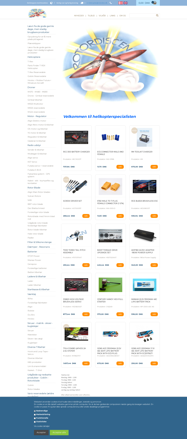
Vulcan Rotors (34, 196)
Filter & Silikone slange (40, 242)
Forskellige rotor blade (38, 212)
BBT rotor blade (35, 204)
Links (112, 16)
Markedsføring (43, 414)
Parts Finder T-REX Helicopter (36, 66)
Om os (122, 16)
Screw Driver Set (72, 201)
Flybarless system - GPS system (39, 175)
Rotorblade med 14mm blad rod (41, 217)
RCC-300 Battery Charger (76, 152)
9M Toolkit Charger (141, 152)
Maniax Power (34, 260)
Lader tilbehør (34, 285)
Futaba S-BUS (34, 170)
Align (30, 306)
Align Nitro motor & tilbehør (41, 125)
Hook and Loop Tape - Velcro (38, 352)
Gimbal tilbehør (35, 100)
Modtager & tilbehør (37, 154)
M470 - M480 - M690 (37, 92)
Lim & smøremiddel (37, 366)
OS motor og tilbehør (38, 129)
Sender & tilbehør (36, 150)
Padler (31, 238)
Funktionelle (42, 418)
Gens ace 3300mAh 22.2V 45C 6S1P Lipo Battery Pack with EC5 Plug (109, 351)
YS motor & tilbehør (37, 133)
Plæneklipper (34, 43)
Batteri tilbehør (35, 272)
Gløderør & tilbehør (37, 141)
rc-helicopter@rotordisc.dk (97, 3)
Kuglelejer (32, 343)
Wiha (30, 298)
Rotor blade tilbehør (37, 229)
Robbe (31, 310)
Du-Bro (31, 315)
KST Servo (32, 162)
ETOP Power (34, 256)
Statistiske (41, 421)
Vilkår (102, 16)
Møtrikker (32, 334)
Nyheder (79, 16)
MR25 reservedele (36, 108)
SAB (30, 200)
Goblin (31, 385)
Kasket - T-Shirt (35, 370)
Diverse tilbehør (35, 358)
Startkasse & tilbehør (39, 289)
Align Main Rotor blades (39, 192)
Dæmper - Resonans (39, 247)
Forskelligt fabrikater (37, 303)
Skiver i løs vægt (35, 338)
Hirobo (31, 319)
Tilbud (91, 16)
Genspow (32, 264)
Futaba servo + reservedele (40, 166)
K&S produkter (35, 362)
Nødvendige (42, 411)
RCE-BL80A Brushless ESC (144, 201)
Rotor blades (34, 389)
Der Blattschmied (36, 208)
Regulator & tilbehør (37, 137)
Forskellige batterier (37, 268)
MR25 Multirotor (35, 104)
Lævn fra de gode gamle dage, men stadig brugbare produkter (40, 50)
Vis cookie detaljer (42, 426)
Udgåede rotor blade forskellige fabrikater (38, 224)
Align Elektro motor (37, 121)
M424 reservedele (36, 112)
